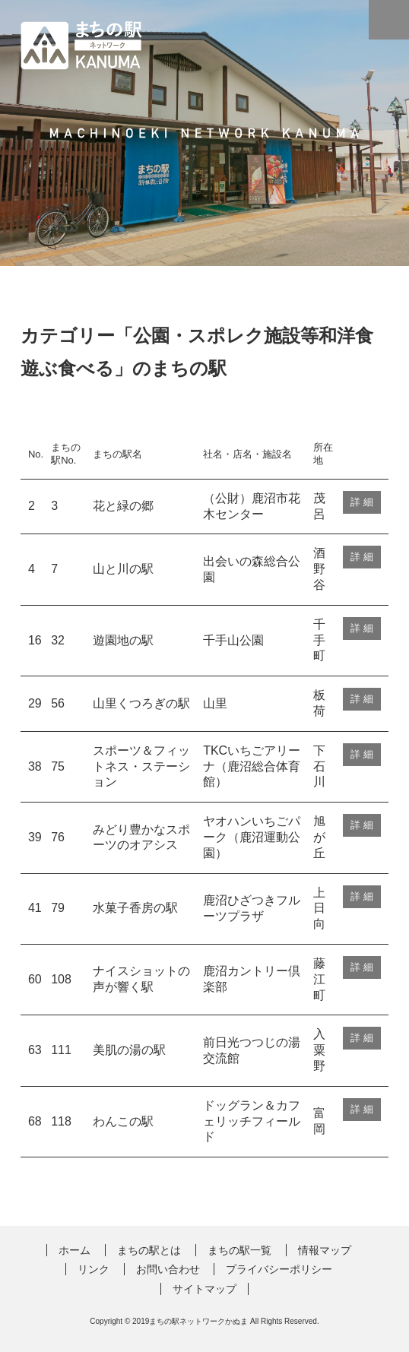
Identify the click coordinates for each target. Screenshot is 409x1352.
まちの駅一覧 (239, 1250)
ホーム (74, 1250)
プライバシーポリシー (279, 1269)
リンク (93, 1269)
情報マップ (324, 1250)
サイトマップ (204, 1289)
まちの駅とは (149, 1250)
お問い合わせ (168, 1269)
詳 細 (361, 502)
